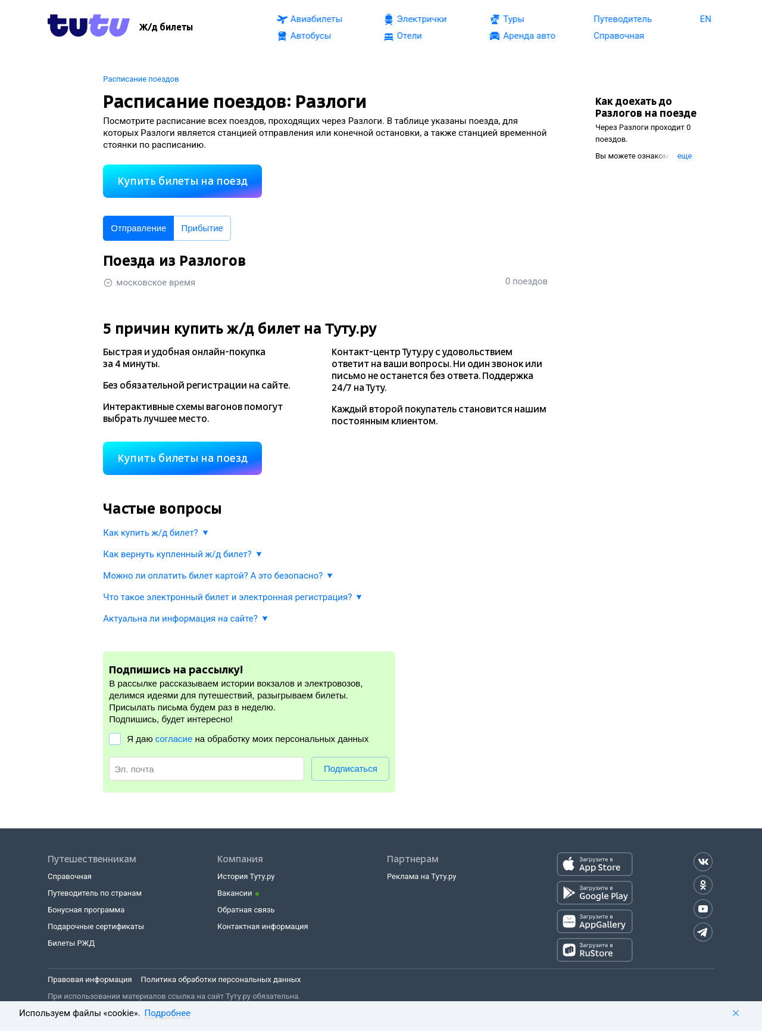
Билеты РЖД (71, 943)
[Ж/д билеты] (166, 27)
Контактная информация (262, 926)
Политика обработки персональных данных (221, 979)
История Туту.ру (245, 876)
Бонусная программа (86, 909)
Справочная (70, 876)
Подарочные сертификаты (96, 926)
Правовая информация (90, 979)
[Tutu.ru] (89, 27)
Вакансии (234, 893)
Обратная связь (246, 909)
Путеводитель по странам (95, 893)
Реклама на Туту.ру (421, 876)
